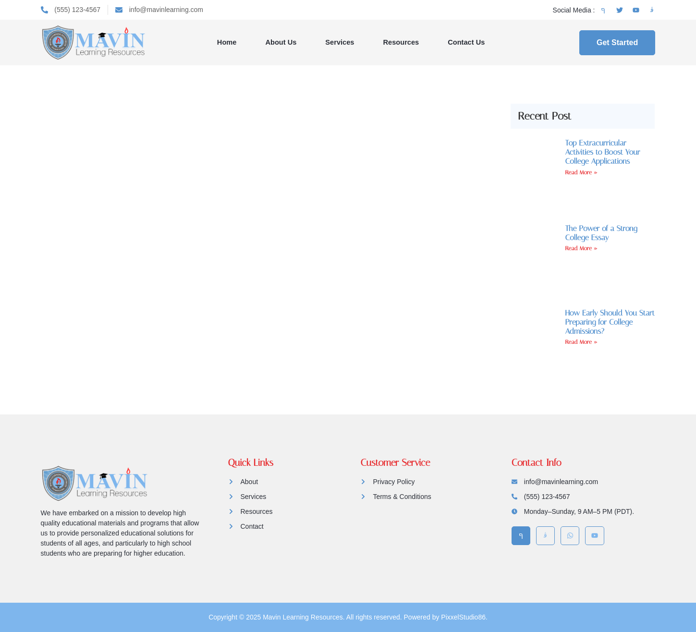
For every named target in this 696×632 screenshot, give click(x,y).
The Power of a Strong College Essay (601, 233)
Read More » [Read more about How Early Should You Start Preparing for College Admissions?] (581, 342)
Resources (400, 42)
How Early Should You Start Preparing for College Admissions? (610, 322)
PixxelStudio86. (464, 617)
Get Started (617, 42)
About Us (282, 42)
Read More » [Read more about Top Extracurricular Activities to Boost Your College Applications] (581, 172)
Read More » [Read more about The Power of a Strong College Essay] (581, 248)
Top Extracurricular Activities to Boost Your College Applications (602, 152)
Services (340, 42)
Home (228, 42)
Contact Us (466, 42)
